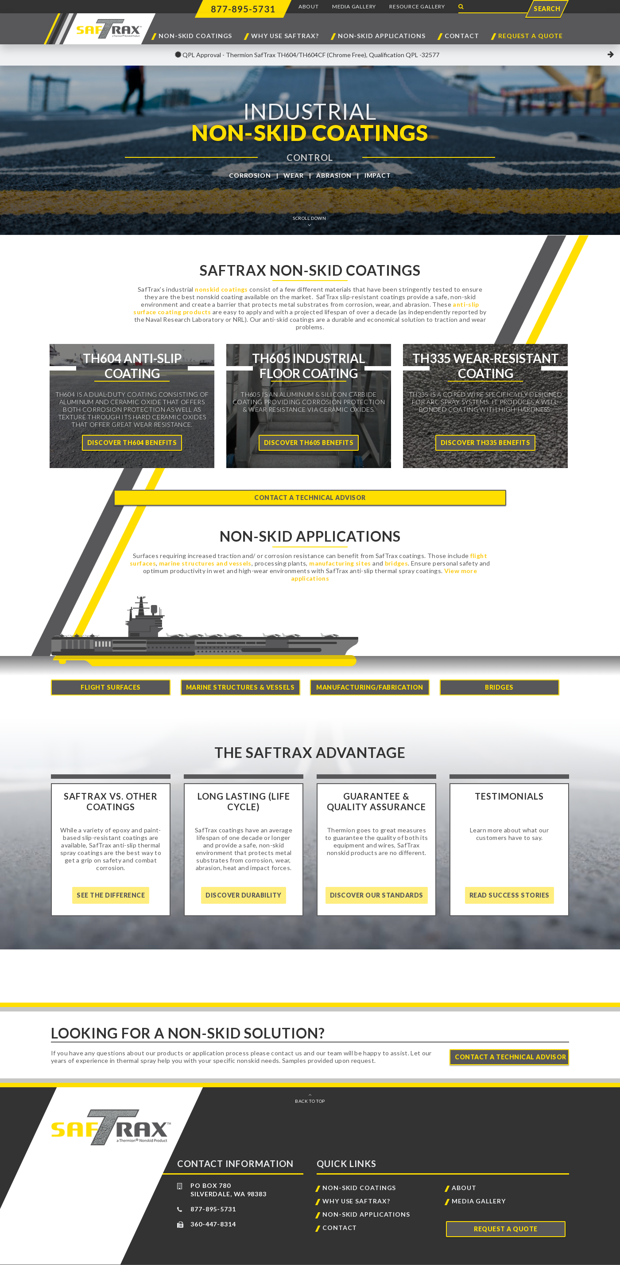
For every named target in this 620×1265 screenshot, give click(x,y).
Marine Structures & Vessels (240, 674)
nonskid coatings (221, 289)
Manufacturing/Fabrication (369, 674)
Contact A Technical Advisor (510, 1043)
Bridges (499, 674)
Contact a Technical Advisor (310, 489)
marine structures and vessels (205, 554)
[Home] (132, 406)
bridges (396, 554)
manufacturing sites (340, 554)
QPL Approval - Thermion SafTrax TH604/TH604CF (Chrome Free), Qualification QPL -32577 (310, 55)
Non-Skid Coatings (195, 36)
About (308, 6)
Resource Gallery (417, 6)
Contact (462, 36)
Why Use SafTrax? (284, 36)
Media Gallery (354, 6)
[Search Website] (493, 6)
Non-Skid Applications (382, 36)
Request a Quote (530, 36)
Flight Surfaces (111, 674)
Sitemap (378, 1258)
